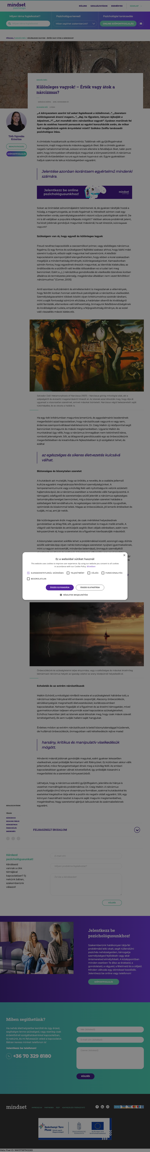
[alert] (75, 576)
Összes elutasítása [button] (90, 587)
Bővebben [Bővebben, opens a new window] (91, 566)
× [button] (124, 555)
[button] (75, 594)
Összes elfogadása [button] (59, 587)
